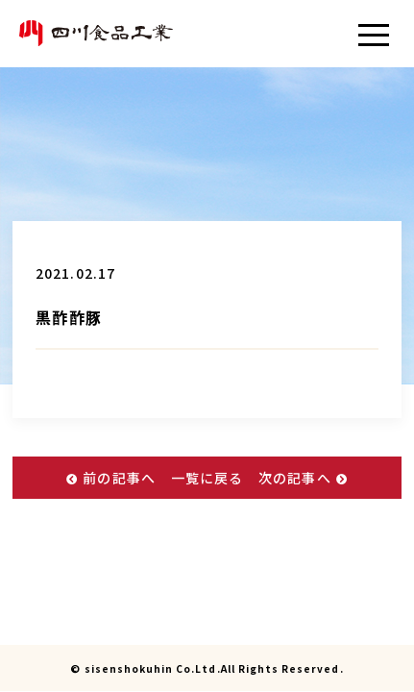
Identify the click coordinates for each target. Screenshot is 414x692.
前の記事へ (110, 477)
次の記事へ (302, 477)
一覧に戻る (207, 477)
